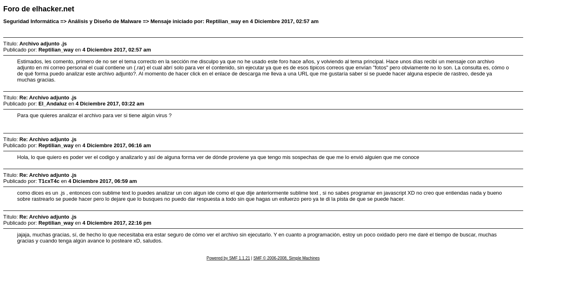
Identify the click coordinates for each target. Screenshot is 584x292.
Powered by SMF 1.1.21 (228, 258)
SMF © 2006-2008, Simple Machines (286, 258)
